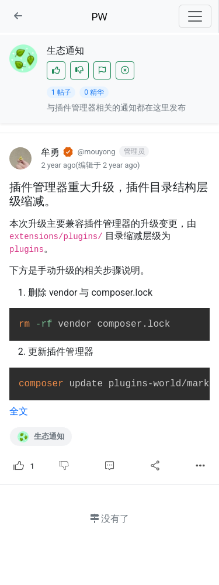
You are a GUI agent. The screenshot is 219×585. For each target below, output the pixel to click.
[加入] (102, 70)
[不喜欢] (79, 70)
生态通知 (41, 436)
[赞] (56, 70)
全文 (18, 411)
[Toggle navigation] (195, 16)
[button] (18, 16)
